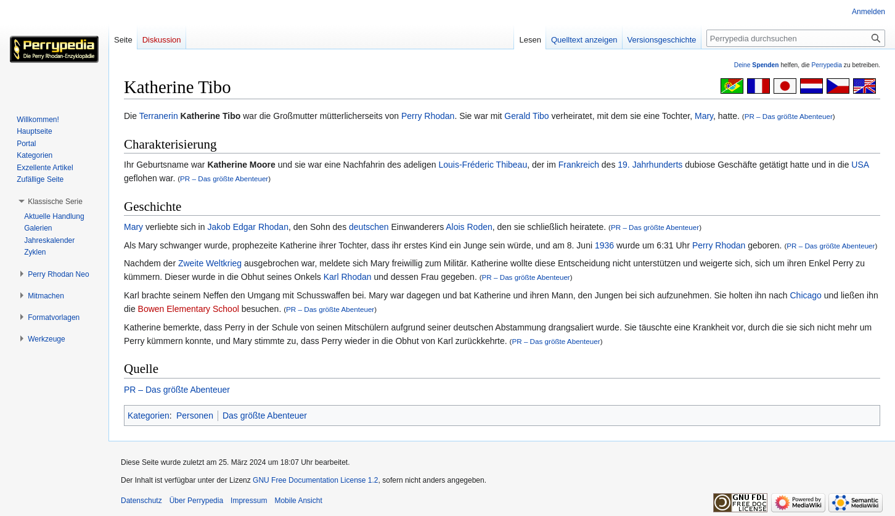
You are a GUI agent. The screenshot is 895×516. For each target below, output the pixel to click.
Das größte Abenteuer (265, 415)
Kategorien (149, 415)
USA (859, 165)
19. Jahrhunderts (650, 165)
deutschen (369, 227)
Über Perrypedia (196, 500)
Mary (704, 116)
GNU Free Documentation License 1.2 (315, 480)
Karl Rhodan (348, 277)
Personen (194, 415)
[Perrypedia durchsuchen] (795, 38)
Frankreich (578, 165)
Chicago (806, 295)
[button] (55, 201)
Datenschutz (141, 500)
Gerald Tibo (526, 116)
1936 (604, 245)
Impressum (249, 500)
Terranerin (158, 116)
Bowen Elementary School (188, 309)
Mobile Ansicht (298, 500)
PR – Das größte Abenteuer (789, 116)
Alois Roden (469, 227)
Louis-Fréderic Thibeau (482, 165)
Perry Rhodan (427, 116)
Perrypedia (826, 65)
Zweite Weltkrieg (210, 263)
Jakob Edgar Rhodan (247, 227)
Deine (756, 65)
